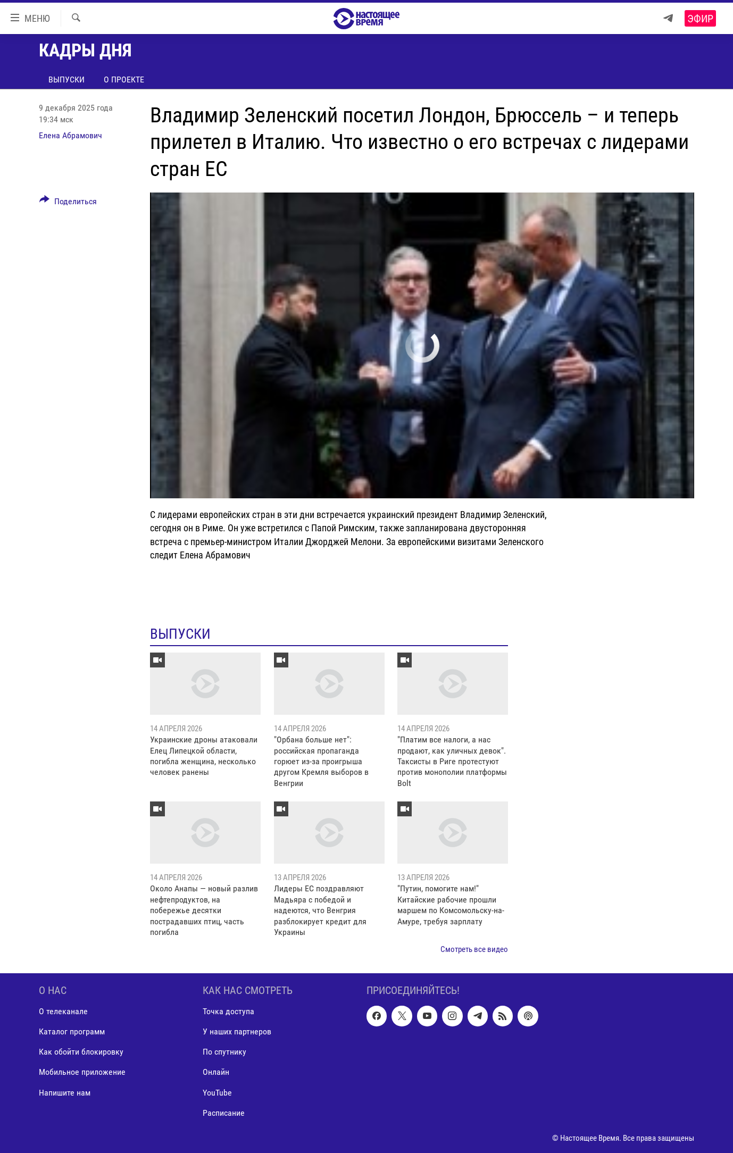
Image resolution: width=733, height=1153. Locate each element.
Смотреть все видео (474, 949)
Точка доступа (228, 1011)
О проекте (124, 79)
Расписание (224, 1112)
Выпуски (66, 79)
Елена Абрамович (70, 135)
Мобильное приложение (82, 1072)
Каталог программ (72, 1031)
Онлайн (216, 1072)
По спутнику (224, 1052)
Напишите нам (64, 1092)
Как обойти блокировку (81, 1052)
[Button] (68, 203)
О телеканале (63, 1011)
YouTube (217, 1092)
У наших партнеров (237, 1031)
